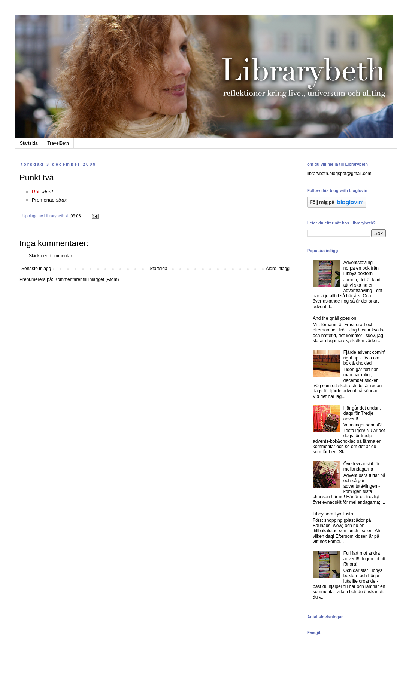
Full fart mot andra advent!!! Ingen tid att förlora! (364, 559)
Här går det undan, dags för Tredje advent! (362, 413)
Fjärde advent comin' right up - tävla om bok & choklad (364, 358)
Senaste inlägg (36, 268)
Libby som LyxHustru (334, 514)
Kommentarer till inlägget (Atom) (86, 279)
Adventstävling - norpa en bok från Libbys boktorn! (361, 268)
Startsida (28, 143)
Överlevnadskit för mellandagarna (361, 466)
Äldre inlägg (278, 268)
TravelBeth (58, 143)
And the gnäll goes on (334, 318)
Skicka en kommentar (50, 255)
